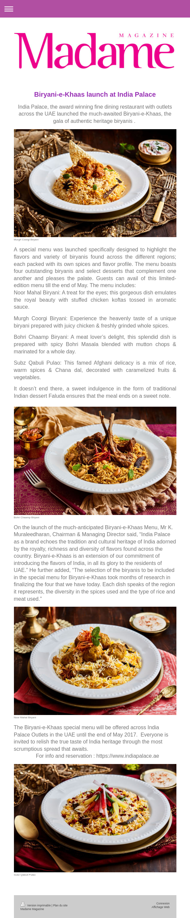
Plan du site (60, 905)
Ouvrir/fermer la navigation (95, 9)
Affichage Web (160, 907)
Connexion (162, 903)
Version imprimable (36, 905)
